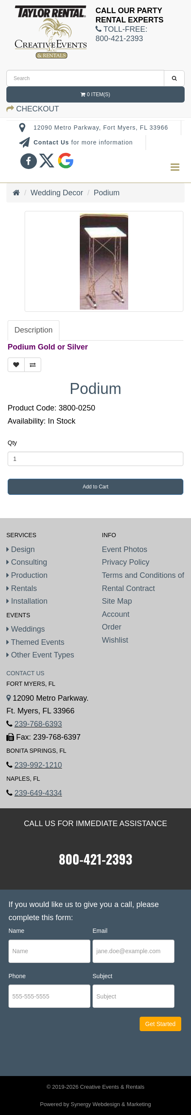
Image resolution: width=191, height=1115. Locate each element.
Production (27, 575)
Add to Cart (96, 487)
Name (16, 930)
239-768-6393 (38, 724)
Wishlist (115, 640)
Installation (27, 601)
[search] (85, 78)
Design (20, 549)
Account (115, 614)
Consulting (26, 562)
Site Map (117, 601)
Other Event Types (40, 655)
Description (33, 330)
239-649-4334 (38, 793)
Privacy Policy (125, 562)
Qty (12, 442)
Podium (107, 193)
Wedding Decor (57, 193)
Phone (16, 976)
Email (100, 930)
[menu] (175, 167)
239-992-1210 (38, 765)
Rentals (21, 588)
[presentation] (60, 1041)
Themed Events (35, 642)
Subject (102, 976)
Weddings (25, 629)
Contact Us (52, 142)
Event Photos (124, 549)
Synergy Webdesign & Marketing (111, 1104)
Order (111, 627)
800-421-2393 (95, 858)
